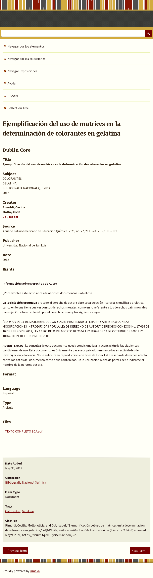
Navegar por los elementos (26, 46)
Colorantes (13, 511)
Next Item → (140, 551)
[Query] (76, 33)
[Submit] (148, 33)
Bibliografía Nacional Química (25, 482)
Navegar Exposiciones (22, 71)
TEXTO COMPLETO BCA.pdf (23, 431)
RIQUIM (13, 96)
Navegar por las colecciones (26, 59)
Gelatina (28, 511)
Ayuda (12, 83)
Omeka (35, 571)
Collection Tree (18, 108)
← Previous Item (15, 551)
